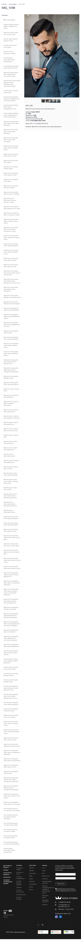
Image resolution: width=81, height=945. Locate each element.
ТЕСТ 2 (31, 123)
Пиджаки (31, 868)
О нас (43, 868)
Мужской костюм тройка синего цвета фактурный (46, 126)
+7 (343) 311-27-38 (64, 902)
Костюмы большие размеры (18, 882)
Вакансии (44, 904)
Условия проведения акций (7, 881)
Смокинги (19, 887)
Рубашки (31, 870)
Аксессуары (32, 873)
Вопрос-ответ (46, 876)
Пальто (31, 887)
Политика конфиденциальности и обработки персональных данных (48, 889)
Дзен (42, 924)
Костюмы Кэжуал (21, 894)
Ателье (5, 870)
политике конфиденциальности (63, 891)
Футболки (31, 881)
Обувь (31, 876)
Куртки (31, 889)
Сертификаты (33, 884)
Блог (43, 873)
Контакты (6, 877)
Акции (44, 870)
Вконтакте (38, 924)
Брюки (31, 878)
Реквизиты (45, 878)
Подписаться (60, 883)
